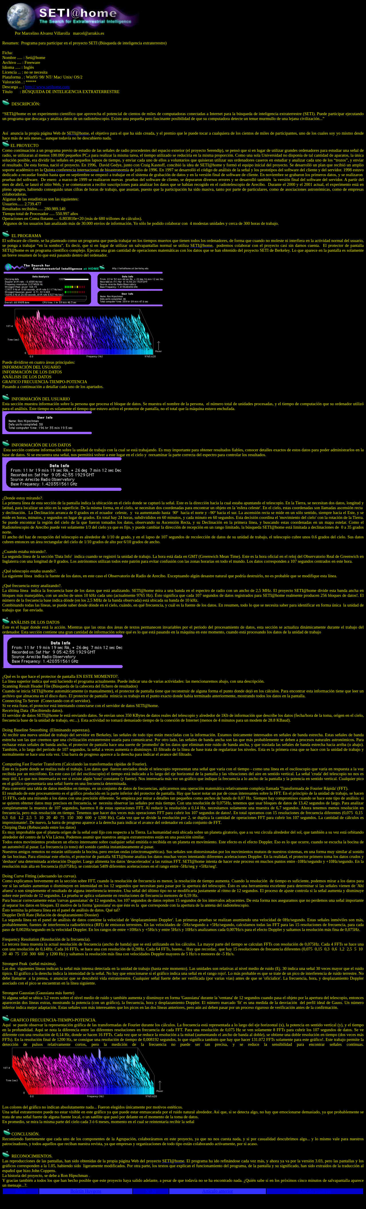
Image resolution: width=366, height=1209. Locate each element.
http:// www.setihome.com (47, 86)
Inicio (20, 1191)
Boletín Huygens (85, 1191)
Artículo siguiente (314, 1191)
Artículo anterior (217, 1191)
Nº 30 (151, 1191)
